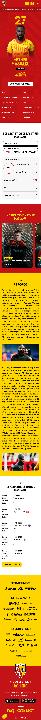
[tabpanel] (20, 178)
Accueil (4, 10)
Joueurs (30, 10)
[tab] (9, 152)
